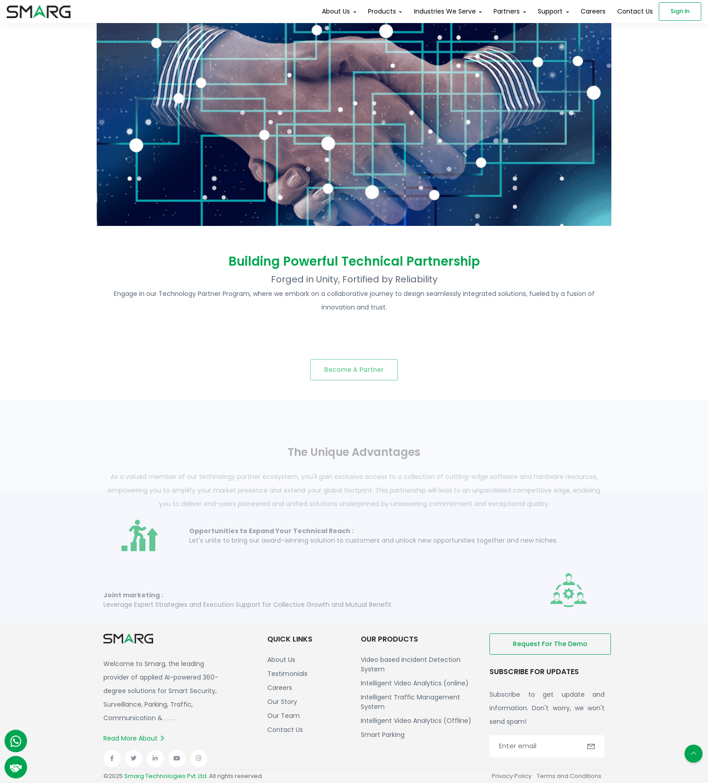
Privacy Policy (511, 776)
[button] (591, 746)
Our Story (282, 701)
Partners (507, 11)
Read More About (134, 738)
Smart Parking (383, 734)
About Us (336, 11)
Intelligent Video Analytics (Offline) (416, 720)
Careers (593, 11)
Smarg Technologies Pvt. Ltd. (166, 776)
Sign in (680, 11)
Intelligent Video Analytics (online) (415, 683)
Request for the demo (550, 643)
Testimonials (287, 673)
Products (382, 11)
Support (550, 11)
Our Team (283, 715)
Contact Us (635, 11)
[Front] (38, 11)
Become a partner (354, 380)
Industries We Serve (445, 11)
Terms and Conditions (569, 776)
